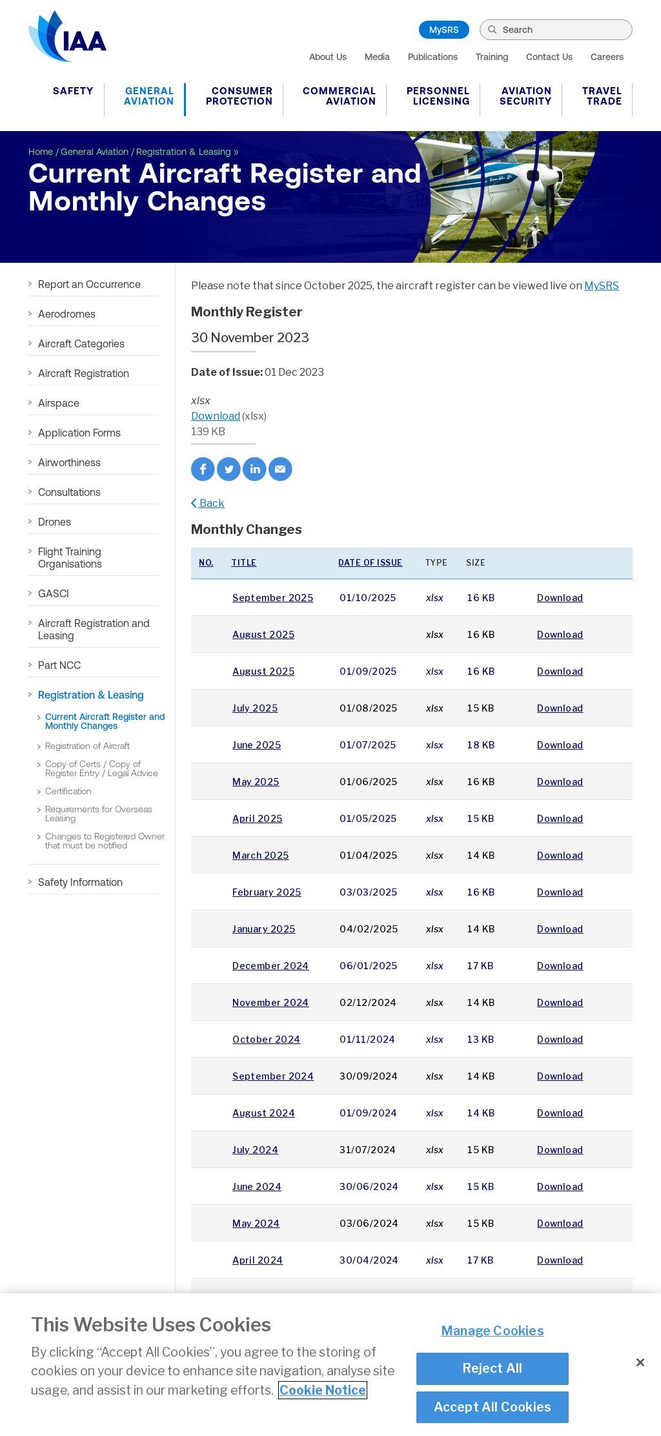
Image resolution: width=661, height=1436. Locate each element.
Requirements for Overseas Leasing (98, 814)
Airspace (58, 403)
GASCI (53, 593)
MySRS (444, 30)
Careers (607, 57)
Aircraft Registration (83, 373)
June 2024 (256, 1186)
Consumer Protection (239, 96)
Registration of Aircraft (87, 745)
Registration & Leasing (183, 152)
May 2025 (256, 781)
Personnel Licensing (438, 96)
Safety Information (80, 882)
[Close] (640, 1364)
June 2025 (256, 744)
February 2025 (266, 892)
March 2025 (260, 855)
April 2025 (257, 818)
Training (492, 57)
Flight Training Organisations (70, 557)
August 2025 (263, 634)
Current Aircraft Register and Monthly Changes (105, 721)
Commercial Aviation (339, 96)
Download (215, 416)
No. (206, 563)
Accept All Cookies (493, 1408)
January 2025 (263, 928)
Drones (54, 522)
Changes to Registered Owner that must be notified (105, 841)
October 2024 (266, 1039)
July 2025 (255, 708)
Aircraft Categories (81, 343)
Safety (73, 90)
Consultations (69, 492)
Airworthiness (69, 462)
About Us (328, 57)
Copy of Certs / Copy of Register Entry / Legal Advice (101, 768)
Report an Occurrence (89, 284)
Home (40, 152)
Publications (433, 57)
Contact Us (549, 57)
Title (244, 563)
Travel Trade (602, 96)
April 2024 (257, 1260)
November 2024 (270, 1002)
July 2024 (255, 1149)
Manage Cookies (492, 1332)
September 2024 (273, 1076)
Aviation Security (526, 96)
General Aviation (149, 96)
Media (377, 57)
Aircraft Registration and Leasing (94, 629)
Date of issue (370, 563)
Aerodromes (67, 314)
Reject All (492, 1370)
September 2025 (272, 597)
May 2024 (256, 1223)
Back (208, 503)
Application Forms (79, 432)
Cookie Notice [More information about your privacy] (323, 1392)
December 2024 (270, 965)
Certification (68, 790)
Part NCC (59, 665)
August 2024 (263, 1112)
